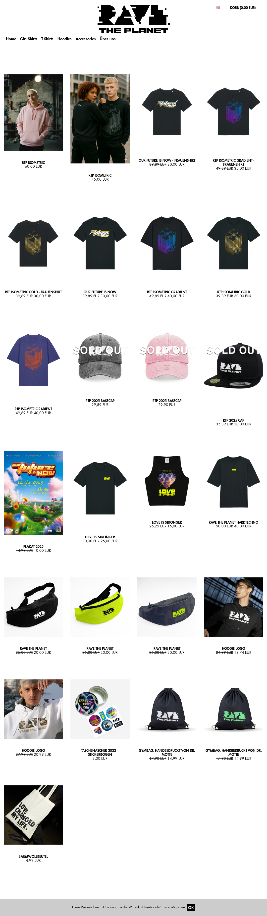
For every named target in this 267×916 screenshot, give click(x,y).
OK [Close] (191, 907)
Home (11, 38)
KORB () (243, 7)
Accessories (86, 38)
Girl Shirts (28, 38)
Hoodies (64, 38)
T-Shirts (47, 38)
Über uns (108, 38)
